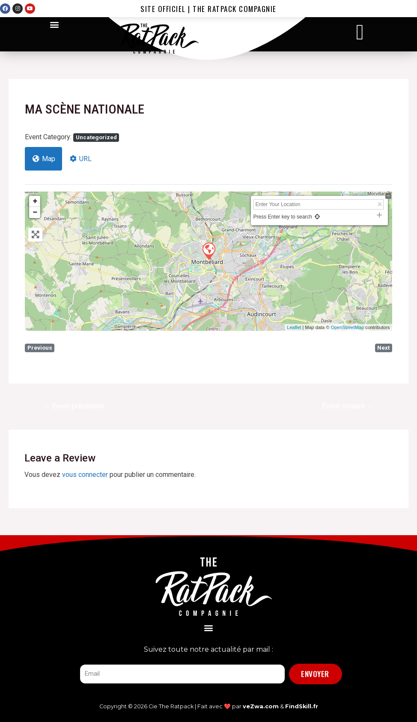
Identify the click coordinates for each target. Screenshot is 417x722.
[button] (54, 24)
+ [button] (35, 201)
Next (383, 348)
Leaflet (294, 327)
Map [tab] (43, 159)
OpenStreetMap (347, 327)
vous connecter (85, 474)
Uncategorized (96, 137)
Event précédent (73, 405)
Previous (39, 348)
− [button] (35, 212)
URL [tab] (80, 159)
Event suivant (348, 405)
